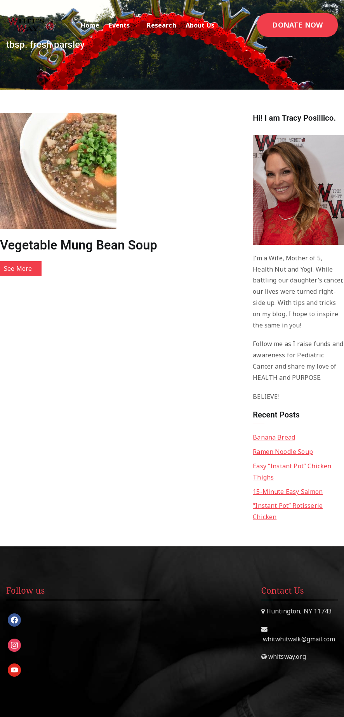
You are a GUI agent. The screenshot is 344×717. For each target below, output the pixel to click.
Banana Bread (274, 437)
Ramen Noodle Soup (283, 451)
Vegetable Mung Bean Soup (78, 245)
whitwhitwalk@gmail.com (298, 639)
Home (90, 25)
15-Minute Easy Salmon (288, 491)
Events (123, 25)
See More (21, 268)
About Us (204, 25)
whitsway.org (286, 656)
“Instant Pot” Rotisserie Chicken (288, 511)
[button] (133, 25)
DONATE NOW (297, 24)
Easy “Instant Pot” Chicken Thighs (292, 471)
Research (161, 25)
